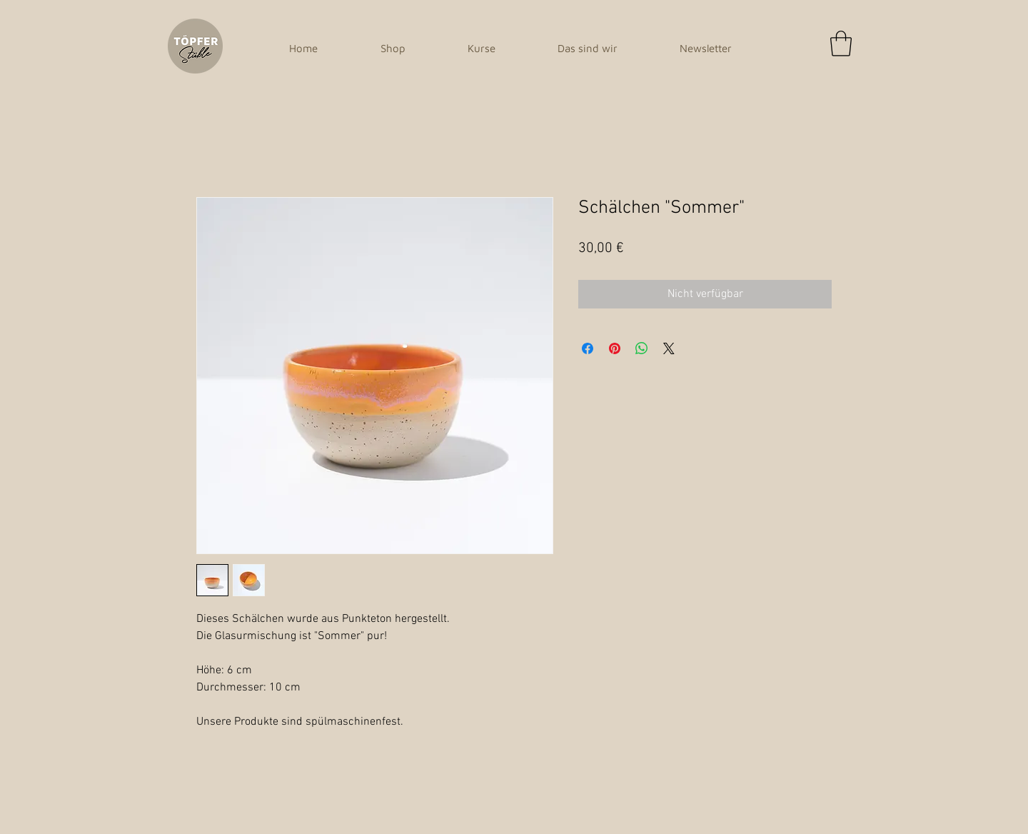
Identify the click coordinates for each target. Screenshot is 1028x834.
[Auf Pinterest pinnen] (614, 348)
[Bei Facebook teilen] (587, 348)
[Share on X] (668, 348)
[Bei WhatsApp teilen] (641, 348)
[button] (841, 43)
